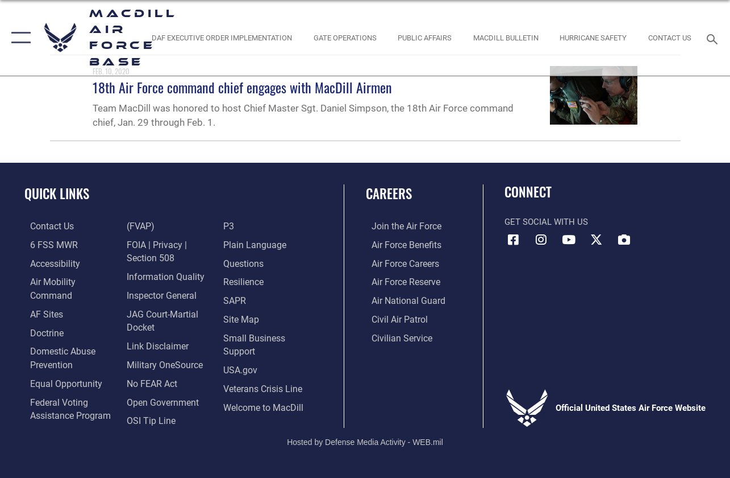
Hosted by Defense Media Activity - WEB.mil (365, 430)
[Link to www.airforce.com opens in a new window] (399, 226)
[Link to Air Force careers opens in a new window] (399, 262)
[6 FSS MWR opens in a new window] (46, 244)
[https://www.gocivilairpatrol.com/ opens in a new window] (393, 317)
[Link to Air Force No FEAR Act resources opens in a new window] (149, 361)
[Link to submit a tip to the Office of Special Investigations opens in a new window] (147, 397)
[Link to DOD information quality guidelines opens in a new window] (161, 257)
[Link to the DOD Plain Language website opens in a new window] (253, 244)
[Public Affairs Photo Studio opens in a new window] (425, 37)
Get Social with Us (546, 222)
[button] (18, 38)
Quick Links (56, 193)
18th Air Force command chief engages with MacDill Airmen (242, 87)
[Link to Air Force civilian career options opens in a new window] (395, 335)
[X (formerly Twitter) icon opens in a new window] (596, 239)
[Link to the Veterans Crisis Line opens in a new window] (263, 384)
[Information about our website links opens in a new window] (154, 324)
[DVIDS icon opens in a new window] (624, 239)
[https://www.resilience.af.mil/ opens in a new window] (244, 280)
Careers (389, 193)
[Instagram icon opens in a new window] (540, 239)
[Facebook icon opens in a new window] (513, 239)
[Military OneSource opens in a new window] (161, 342)
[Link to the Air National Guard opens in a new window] (401, 299)
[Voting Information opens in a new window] (63, 397)
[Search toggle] (714, 38)
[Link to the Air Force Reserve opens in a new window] (399, 280)
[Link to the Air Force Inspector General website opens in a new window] (158, 275)
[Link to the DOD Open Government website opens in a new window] (159, 379)
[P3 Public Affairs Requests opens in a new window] (230, 226)
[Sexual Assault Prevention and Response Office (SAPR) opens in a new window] (235, 299)
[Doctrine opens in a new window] (40, 317)
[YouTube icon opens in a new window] (568, 239)
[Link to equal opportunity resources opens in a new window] (58, 366)
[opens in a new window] (40, 299)
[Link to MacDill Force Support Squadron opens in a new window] (263, 402)
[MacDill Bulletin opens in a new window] (506, 37)
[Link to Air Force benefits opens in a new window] (399, 244)
